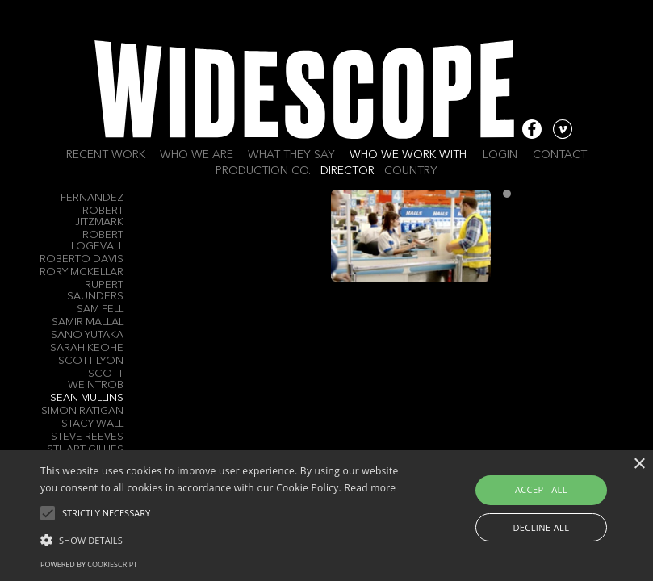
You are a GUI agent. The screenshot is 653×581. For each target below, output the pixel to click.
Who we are (196, 155)
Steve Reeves (87, 437)
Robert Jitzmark (99, 217)
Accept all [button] (541, 489)
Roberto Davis (81, 259)
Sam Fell (100, 309)
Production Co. (263, 171)
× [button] (639, 464)
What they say (291, 155)
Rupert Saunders (95, 291)
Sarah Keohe (86, 348)
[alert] (326, 515)
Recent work (105, 155)
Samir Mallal (87, 322)
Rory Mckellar (81, 272)
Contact (560, 155)
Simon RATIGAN (82, 411)
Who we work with (408, 155)
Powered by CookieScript (88, 564)
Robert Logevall (97, 241)
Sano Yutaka (87, 335)
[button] (226, 539)
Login (500, 155)
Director (347, 171)
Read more (370, 488)
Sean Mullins (86, 398)
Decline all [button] (541, 527)
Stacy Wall (92, 424)
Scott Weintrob (95, 380)
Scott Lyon (90, 361)
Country (410, 171)
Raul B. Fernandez (92, 192)
